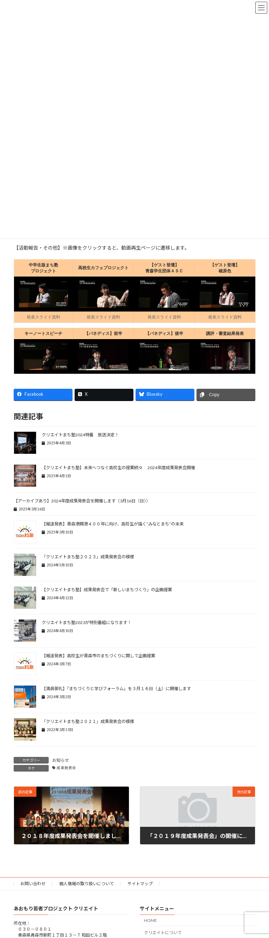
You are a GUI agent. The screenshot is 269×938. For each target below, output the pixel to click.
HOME (150, 920)
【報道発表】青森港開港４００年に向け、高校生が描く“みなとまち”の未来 (113, 524)
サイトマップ (140, 883)
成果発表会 (66, 768)
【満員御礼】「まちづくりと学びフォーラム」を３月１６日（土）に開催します (116, 688)
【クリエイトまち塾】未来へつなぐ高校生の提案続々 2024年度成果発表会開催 (118, 467)
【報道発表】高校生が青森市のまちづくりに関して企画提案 (98, 655)
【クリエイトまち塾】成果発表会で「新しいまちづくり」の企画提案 (107, 589)
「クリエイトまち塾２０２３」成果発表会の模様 (88, 556)
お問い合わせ (33, 883)
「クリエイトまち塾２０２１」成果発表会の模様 (88, 721)
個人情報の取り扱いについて (86, 883)
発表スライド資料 (43, 317)
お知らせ (60, 760)
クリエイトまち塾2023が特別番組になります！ (86, 622)
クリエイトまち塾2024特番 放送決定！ (80, 434)
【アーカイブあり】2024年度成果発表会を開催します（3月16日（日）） (82, 500)
